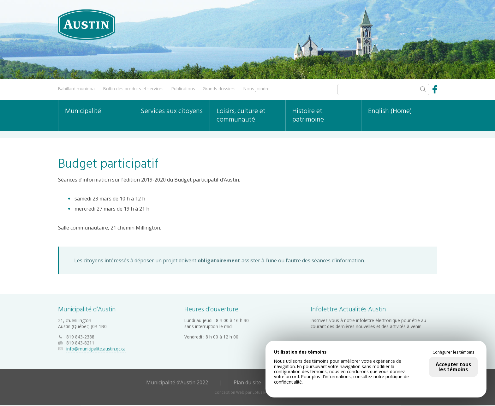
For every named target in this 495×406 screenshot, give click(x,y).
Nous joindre (256, 89)
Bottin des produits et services (133, 89)
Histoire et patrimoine (308, 115)
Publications (183, 89)
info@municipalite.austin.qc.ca (96, 347)
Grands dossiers (219, 89)
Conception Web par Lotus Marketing (247, 390)
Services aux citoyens (172, 111)
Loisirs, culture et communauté (241, 115)
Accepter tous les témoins (453, 367)
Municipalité (83, 111)
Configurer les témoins (453, 352)
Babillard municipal (77, 89)
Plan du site (247, 380)
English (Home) (390, 111)
